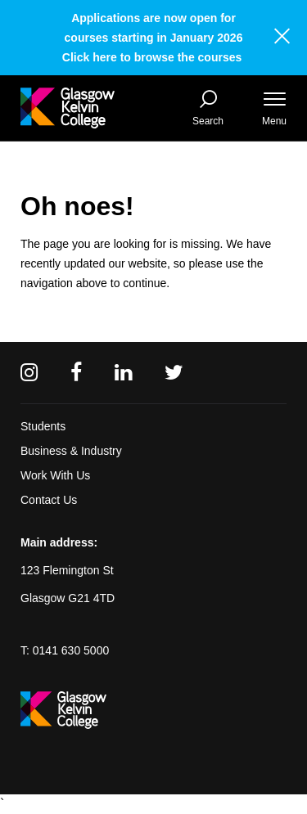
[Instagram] (29, 372)
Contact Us (48, 499)
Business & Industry (71, 450)
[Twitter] (174, 372)
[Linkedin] (123, 372)
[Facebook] (76, 372)
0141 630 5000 (71, 650)
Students (42, 426)
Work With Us (55, 475)
